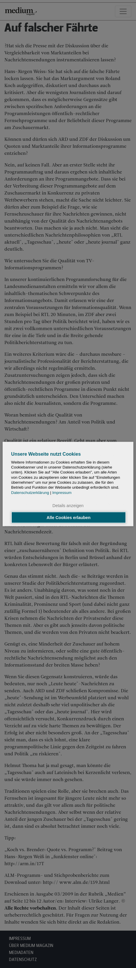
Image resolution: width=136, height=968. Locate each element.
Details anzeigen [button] (67, 505)
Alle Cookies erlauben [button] (68, 517)
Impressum (62, 492)
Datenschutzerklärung (30, 492)
